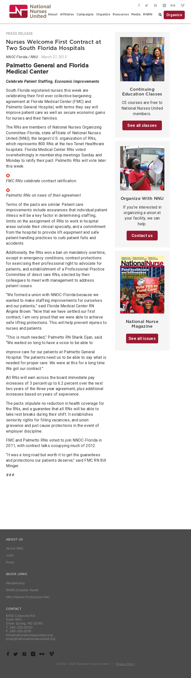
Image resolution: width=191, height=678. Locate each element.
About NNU (15, 548)
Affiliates (67, 14)
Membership (15, 583)
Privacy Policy (125, 664)
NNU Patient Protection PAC (28, 597)
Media (135, 14)
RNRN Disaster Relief (22, 590)
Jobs (9, 555)
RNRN (147, 14)
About (52, 14)
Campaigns (85, 14)
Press (10, 562)
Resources (121, 14)
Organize (103, 14)
